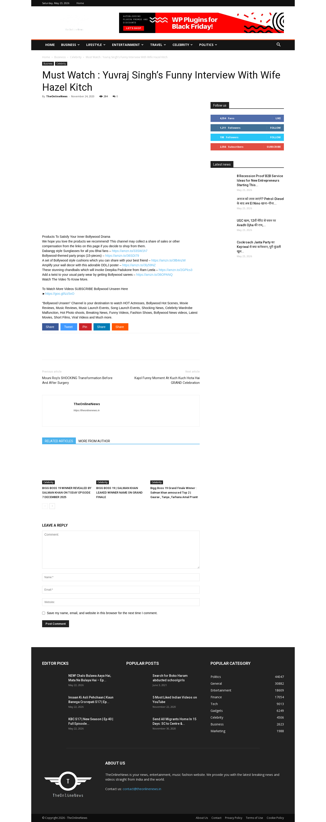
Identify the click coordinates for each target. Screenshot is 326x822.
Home (80, 3)
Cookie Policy (275, 818)
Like (278, 118)
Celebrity (183, 45)
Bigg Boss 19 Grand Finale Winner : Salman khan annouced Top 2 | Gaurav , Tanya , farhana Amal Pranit (174, 492)
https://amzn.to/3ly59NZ (139, 265)
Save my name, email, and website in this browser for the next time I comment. (102, 613)
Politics (208, 45)
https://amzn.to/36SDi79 (122, 255)
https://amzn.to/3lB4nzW (168, 260)
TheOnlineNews (56, 96)
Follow (275, 127)
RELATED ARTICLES (59, 441)
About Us (202, 818)
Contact (216, 818)
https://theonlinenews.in (87, 410)
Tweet (68, 327)
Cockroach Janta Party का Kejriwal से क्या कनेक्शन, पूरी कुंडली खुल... (259, 246)
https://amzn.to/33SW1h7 (129, 251)
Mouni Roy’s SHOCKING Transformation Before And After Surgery (77, 380)
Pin (85, 327)
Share (50, 327)
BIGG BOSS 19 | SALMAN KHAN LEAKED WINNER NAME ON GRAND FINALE (119, 492)
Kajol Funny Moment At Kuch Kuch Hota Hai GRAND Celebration (167, 380)
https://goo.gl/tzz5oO (59, 293)
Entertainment (128, 45)
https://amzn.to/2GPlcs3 (175, 270)
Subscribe (274, 146)
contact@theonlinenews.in (142, 789)
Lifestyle (95, 45)
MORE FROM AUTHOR (94, 441)
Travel (158, 45)
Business (70, 45)
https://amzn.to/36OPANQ (154, 274)
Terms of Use (254, 818)
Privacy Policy (233, 818)
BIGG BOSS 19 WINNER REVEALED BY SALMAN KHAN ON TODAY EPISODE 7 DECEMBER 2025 (66, 492)
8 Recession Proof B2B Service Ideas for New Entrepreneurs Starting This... (260, 180)
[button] (278, 45)
